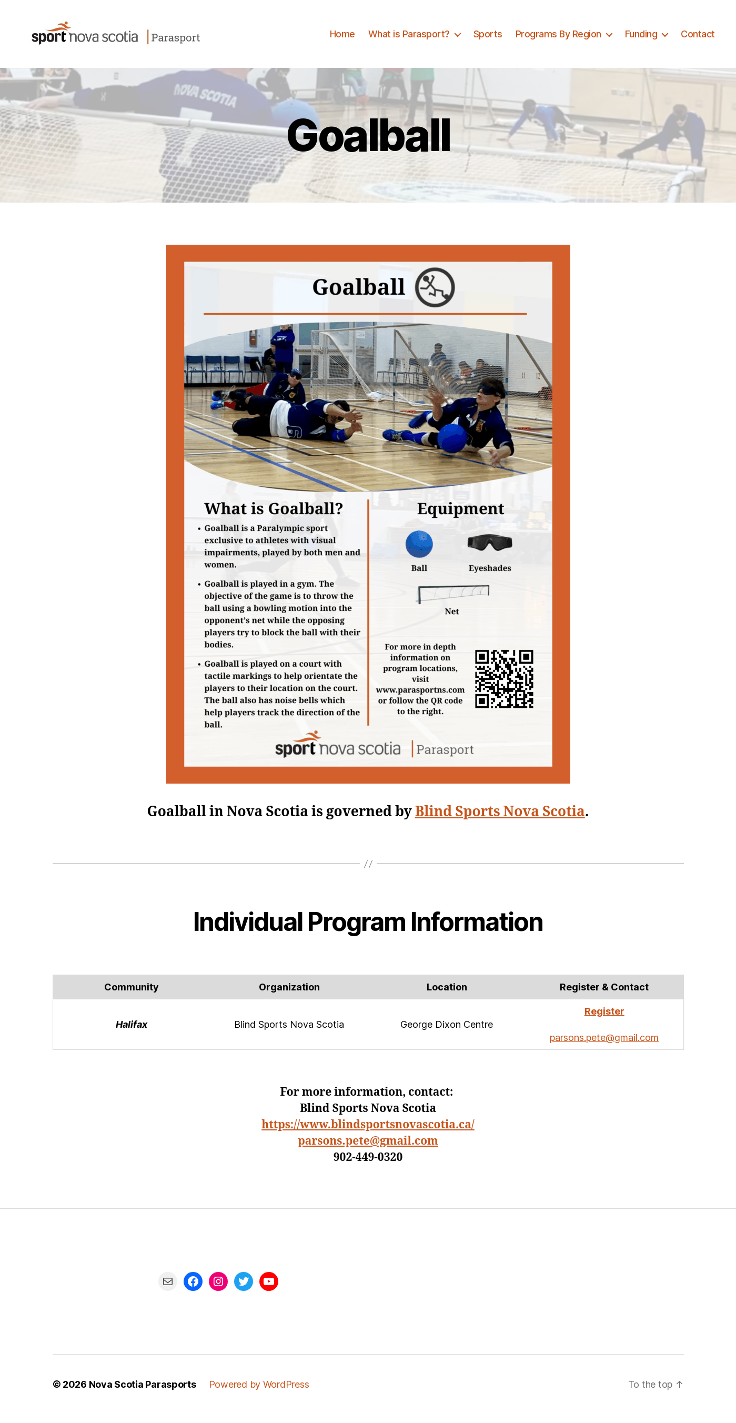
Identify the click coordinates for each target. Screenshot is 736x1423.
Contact (698, 38)
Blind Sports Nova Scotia (500, 820)
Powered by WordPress (259, 1393)
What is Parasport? (409, 38)
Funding (641, 38)
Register (604, 1019)
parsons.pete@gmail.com (604, 1046)
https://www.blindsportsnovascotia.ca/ (368, 1134)
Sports (487, 38)
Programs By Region (558, 38)
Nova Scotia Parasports (142, 1393)
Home (342, 38)
